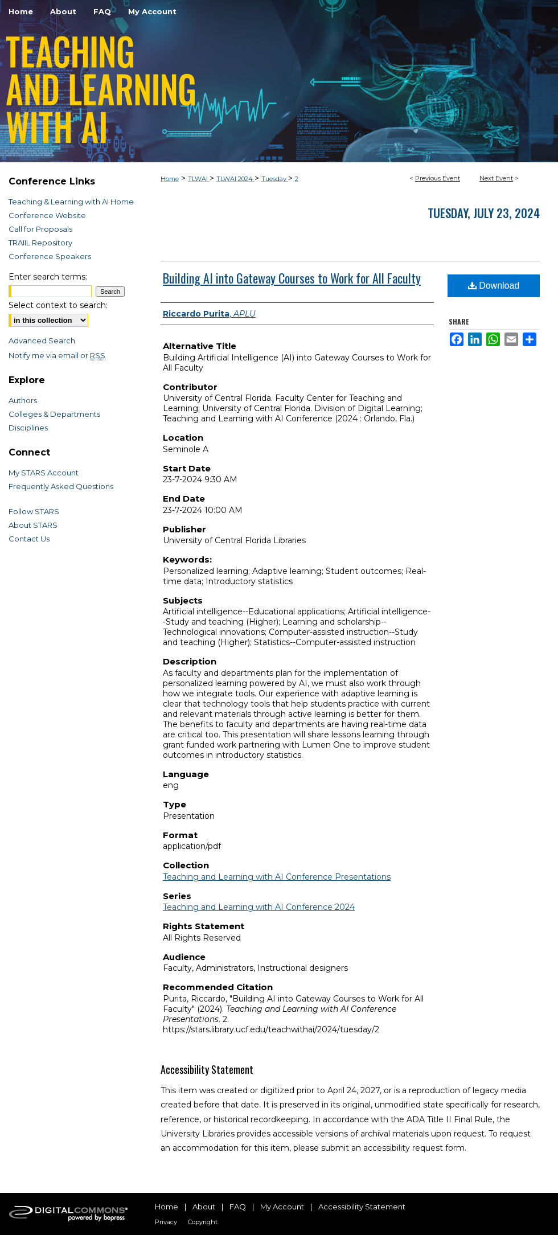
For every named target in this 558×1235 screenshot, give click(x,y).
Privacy (166, 1222)
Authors (23, 400)
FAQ (237, 1206)
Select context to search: (58, 305)
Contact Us (29, 538)
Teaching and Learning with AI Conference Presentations (277, 877)
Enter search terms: (48, 277)
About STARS (33, 525)
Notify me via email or (57, 355)
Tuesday (274, 179)
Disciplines (28, 427)
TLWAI (199, 179)
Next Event (496, 178)
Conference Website (47, 215)
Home (170, 179)
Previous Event (437, 178)
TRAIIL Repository (40, 242)
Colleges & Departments (54, 413)
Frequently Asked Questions (61, 486)
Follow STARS (34, 511)
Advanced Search (42, 340)
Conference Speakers (50, 256)
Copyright (203, 1222)
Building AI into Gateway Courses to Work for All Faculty (292, 278)
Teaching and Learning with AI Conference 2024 (259, 907)
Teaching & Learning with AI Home (71, 201)
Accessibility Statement (361, 1206)
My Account (282, 1206)
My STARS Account (44, 472)
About (203, 1206)
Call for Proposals (40, 228)
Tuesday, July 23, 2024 (484, 212)
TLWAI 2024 (235, 179)
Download (494, 285)
